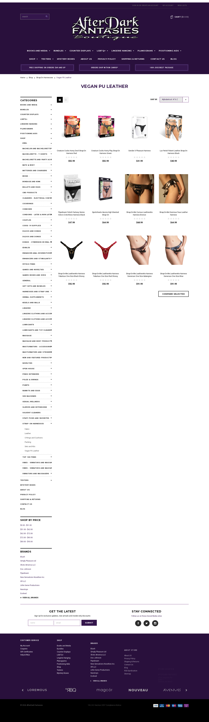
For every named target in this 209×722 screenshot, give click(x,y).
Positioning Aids (169, 51)
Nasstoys (24, 589)
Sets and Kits (30, 446)
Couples (26, 220)
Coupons (23, 665)
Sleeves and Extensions (34, 407)
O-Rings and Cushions (34, 438)
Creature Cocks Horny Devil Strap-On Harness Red (71, 152)
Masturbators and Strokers (36, 352)
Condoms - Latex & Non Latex (36, 215)
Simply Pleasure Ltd (28, 561)
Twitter (147, 623)
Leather (28, 433)
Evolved (23, 593)
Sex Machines (29, 396)
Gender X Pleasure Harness (139, 151)
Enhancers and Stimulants (36, 259)
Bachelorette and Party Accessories (36, 160)
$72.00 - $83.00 (26, 538)
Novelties (27, 363)
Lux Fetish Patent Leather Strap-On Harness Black (173, 152)
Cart (182, 17)
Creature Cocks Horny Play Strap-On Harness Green (105, 152)
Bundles (59, 51)
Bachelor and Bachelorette (36, 149)
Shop (32, 59)
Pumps (25, 385)
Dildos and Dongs (31, 231)
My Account (168, 5)
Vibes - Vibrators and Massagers (36, 463)
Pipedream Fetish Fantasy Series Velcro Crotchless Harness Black (71, 213)
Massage (26, 336)
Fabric (27, 429)
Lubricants (28, 325)
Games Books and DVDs (34, 275)
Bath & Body (28, 165)
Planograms (145, 51)
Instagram (155, 623)
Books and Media (37, 51)
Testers (46, 59)
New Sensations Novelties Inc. (32, 577)
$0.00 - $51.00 (26, 525)
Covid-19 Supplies (31, 226)
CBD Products (29, 193)
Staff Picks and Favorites (35, 418)
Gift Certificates (26, 668)
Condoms (27, 209)
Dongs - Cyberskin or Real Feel (36, 242)
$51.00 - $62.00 (26, 529)
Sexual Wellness (31, 402)
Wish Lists (182, 5)
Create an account (150, 5)
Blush (22, 557)
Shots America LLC (28, 565)
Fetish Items (28, 264)
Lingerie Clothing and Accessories (36, 314)
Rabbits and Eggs (31, 391)
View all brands (30, 598)
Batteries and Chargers (34, 171)
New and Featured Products (36, 358)
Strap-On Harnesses (44, 78)
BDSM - (25, 176)
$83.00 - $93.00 (26, 542)
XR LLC (23, 581)
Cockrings (27, 204)
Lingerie (26, 308)
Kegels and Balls (31, 303)
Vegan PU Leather (32, 451)
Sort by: (153, 99)
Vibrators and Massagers (35, 474)
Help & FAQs (25, 671)
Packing (28, 442)
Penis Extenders (30, 374)
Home (22, 78)
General (26, 281)
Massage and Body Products (36, 341)
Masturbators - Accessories (36, 347)
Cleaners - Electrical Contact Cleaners (36, 198)
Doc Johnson (25, 569)
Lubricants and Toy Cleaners (36, 330)
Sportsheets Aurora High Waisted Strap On (105, 213)
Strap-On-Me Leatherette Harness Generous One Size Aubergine (139, 275)
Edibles (26, 248)
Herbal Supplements (33, 297)
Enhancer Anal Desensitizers (36, 253)
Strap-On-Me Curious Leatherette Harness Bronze (139, 213)
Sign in (135, 5)
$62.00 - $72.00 (26, 533)
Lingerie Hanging (121, 51)
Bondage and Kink (31, 182)
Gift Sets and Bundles (34, 286)
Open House (28, 369)
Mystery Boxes (66, 59)
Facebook (138, 623)
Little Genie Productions (29, 585)
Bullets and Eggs (31, 187)
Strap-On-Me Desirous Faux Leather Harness (174, 213)
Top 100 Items (29, 457)
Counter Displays (80, 51)
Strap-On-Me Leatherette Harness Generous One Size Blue (173, 275)
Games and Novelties (33, 270)
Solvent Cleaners (31, 413)
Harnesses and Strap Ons (35, 292)
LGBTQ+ (101, 51)
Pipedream (24, 573)
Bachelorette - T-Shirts (34, 154)
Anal (24, 143)
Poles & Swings (30, 380)
